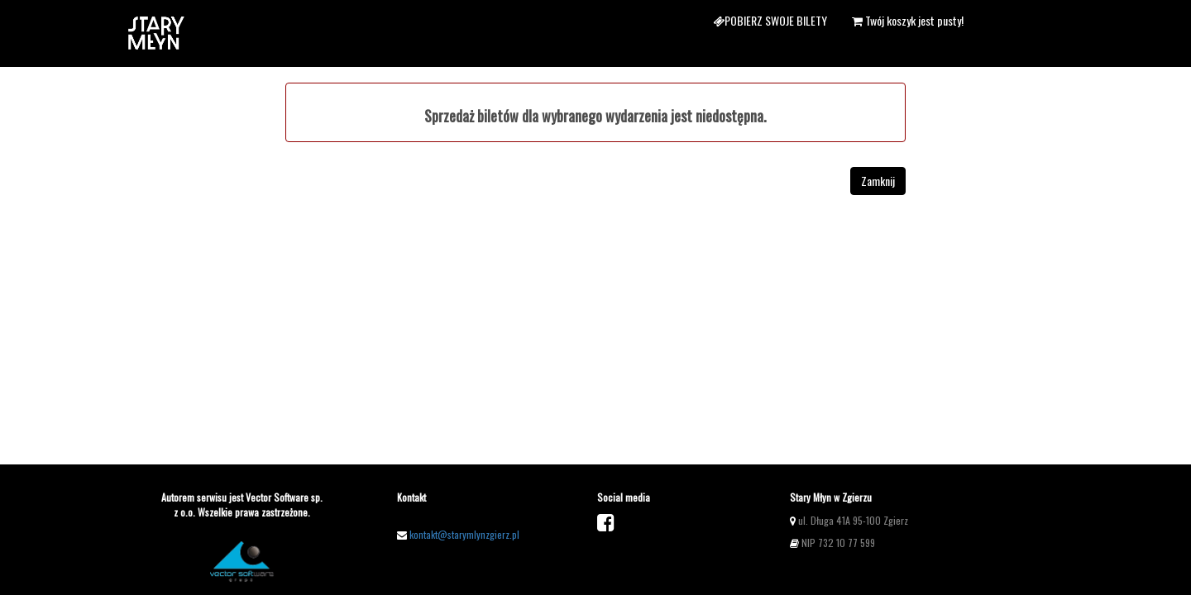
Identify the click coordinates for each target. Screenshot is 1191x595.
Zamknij (878, 180)
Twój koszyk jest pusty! (908, 20)
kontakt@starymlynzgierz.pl (464, 534)
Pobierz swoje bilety (770, 20)
